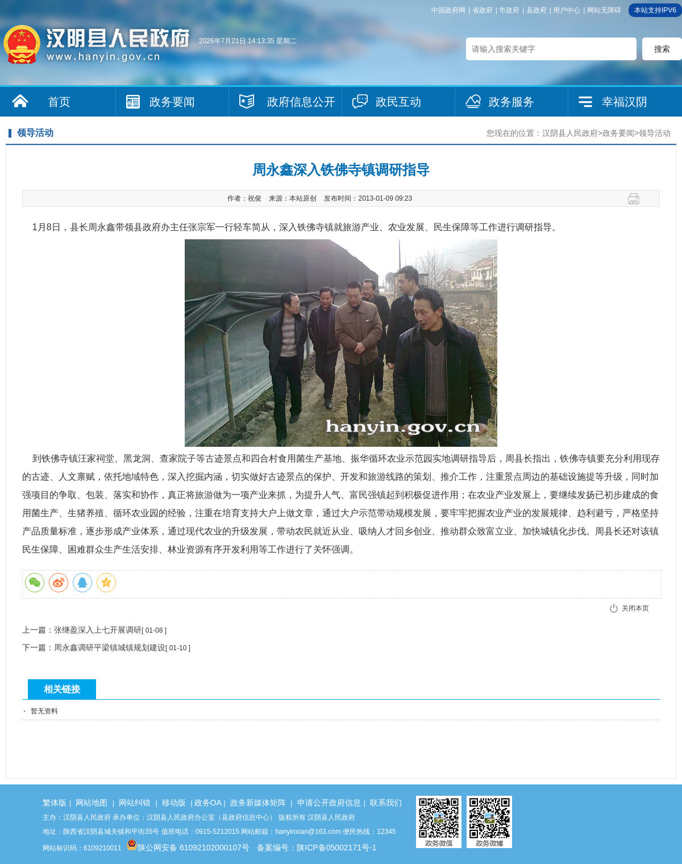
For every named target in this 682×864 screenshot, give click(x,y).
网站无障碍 (604, 10)
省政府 (482, 10)
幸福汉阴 (624, 101)
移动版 (174, 802)
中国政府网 (448, 10)
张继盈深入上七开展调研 (98, 629)
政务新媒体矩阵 (258, 802)
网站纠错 (135, 802)
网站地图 (91, 802)
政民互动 (398, 101)
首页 (59, 101)
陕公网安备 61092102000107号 (187, 847)
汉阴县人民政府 (570, 133)
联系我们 (386, 802)
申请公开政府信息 (329, 802)
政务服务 (511, 101)
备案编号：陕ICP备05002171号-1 (316, 847)
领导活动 (655, 133)
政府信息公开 (301, 101)
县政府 (536, 10)
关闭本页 (635, 608)
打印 (638, 199)
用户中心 (566, 10)
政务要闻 (172, 101)
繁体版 (54, 802)
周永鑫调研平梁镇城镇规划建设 (109, 647)
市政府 (509, 10)
